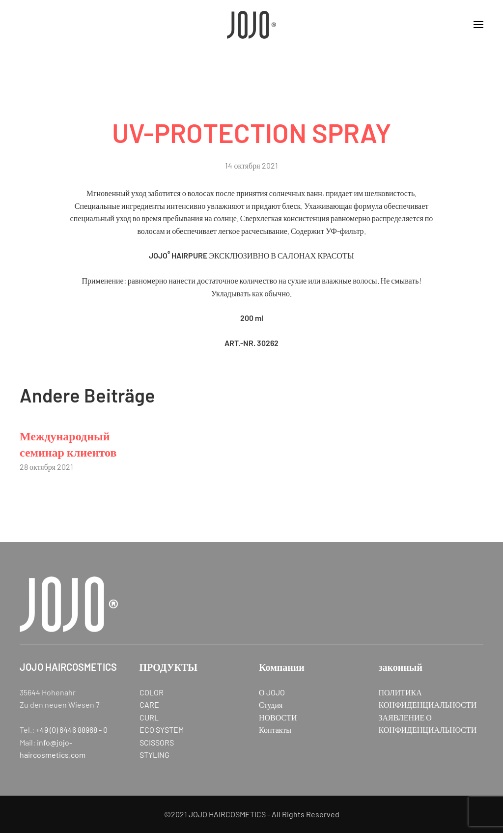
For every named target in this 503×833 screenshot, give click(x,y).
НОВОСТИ (278, 717)
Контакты (275, 729)
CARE (149, 704)
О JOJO (272, 692)
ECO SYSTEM (162, 729)
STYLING (154, 754)
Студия (270, 704)
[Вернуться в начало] (251, 24)
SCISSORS (157, 742)
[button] (478, 24)
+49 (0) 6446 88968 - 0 (72, 729)
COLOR (152, 692)
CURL (149, 717)
